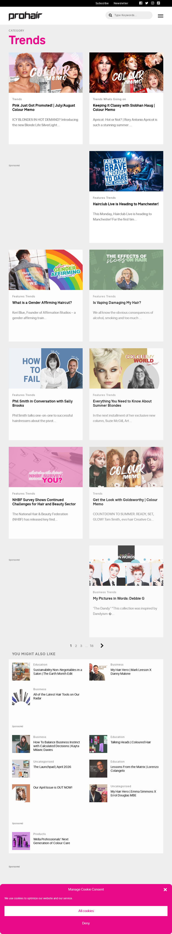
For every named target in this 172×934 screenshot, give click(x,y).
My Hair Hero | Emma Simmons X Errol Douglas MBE (133, 793)
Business (117, 665)
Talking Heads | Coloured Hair (131, 742)
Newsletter (121, 3)
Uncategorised (43, 762)
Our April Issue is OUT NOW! (52, 787)
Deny (86, 923)
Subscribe (102, 3)
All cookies (86, 911)
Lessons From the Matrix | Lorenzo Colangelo (135, 769)
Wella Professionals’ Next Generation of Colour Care (51, 841)
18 (91, 646)
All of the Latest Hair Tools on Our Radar (56, 696)
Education (40, 665)
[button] (165, 889)
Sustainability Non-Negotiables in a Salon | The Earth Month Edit (57, 672)
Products (39, 834)
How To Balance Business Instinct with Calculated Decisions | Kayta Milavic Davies (56, 746)
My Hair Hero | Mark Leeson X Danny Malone (131, 672)
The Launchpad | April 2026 (52, 767)
